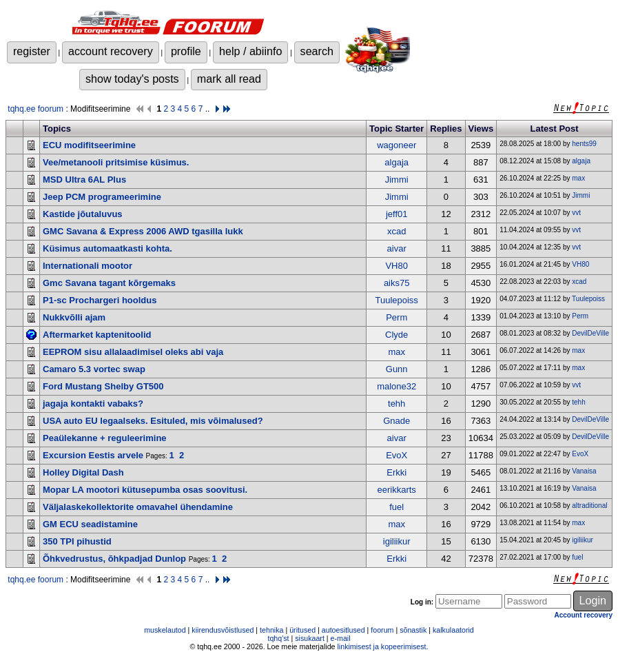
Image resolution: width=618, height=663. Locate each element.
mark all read (229, 78)
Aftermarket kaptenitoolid (97, 334)
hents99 (584, 143)
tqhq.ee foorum (35, 109)
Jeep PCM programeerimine (102, 197)
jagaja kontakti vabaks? (93, 403)
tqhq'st (278, 638)
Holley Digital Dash (83, 472)
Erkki (396, 472)
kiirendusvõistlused (223, 630)
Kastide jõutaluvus (83, 214)
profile (186, 51)
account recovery (110, 51)
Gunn (397, 369)
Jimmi (397, 179)
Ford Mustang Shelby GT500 (103, 386)
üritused (302, 630)
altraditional (589, 505)
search (316, 51)
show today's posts (132, 78)
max (578, 178)
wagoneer (396, 145)
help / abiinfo (250, 51)
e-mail (341, 638)
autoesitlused (343, 630)
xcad (396, 231)
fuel (396, 507)
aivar (396, 248)
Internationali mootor (87, 266)
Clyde (396, 334)
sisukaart (310, 638)
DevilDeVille (590, 333)
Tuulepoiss (396, 300)
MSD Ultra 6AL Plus (84, 179)
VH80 (396, 266)
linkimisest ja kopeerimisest (381, 646)
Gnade (396, 421)
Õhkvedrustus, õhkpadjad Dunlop (114, 558)
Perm (396, 317)
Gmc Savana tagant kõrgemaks (109, 283)
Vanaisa (584, 471)
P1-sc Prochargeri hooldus (99, 300)
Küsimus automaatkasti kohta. (107, 248)
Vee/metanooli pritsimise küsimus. (116, 162)
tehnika (271, 630)
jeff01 (397, 214)
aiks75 (397, 283)
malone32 (396, 386)
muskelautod (164, 630)
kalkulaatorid (453, 630)
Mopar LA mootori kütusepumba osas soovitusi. (145, 489)
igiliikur (397, 541)
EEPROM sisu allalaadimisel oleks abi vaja (133, 352)
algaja (396, 162)
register (31, 51)
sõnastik (413, 630)
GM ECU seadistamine (90, 524)
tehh (396, 403)
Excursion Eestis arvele (93, 455)
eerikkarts (397, 489)
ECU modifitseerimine (89, 145)
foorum (382, 630)
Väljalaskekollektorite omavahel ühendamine (138, 507)
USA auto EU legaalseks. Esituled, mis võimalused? (153, 421)
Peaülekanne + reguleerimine (105, 438)
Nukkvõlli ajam (74, 317)
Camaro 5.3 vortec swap (94, 369)
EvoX (396, 455)
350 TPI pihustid (77, 541)
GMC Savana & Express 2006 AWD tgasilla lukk (143, 231)
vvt (576, 212)
